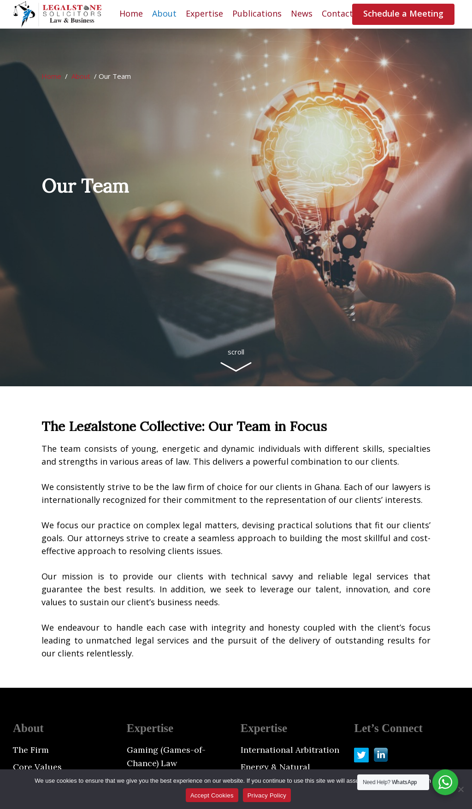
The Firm (31, 749)
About (80, 76)
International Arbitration (290, 749)
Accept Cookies (212, 795)
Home (51, 76)
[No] (460, 789)
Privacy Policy (267, 795)
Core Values (37, 767)
